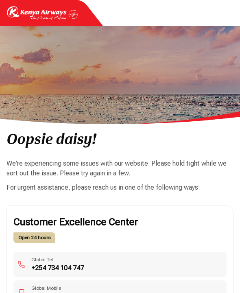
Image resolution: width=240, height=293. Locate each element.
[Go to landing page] (42, 18)
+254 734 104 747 (57, 268)
